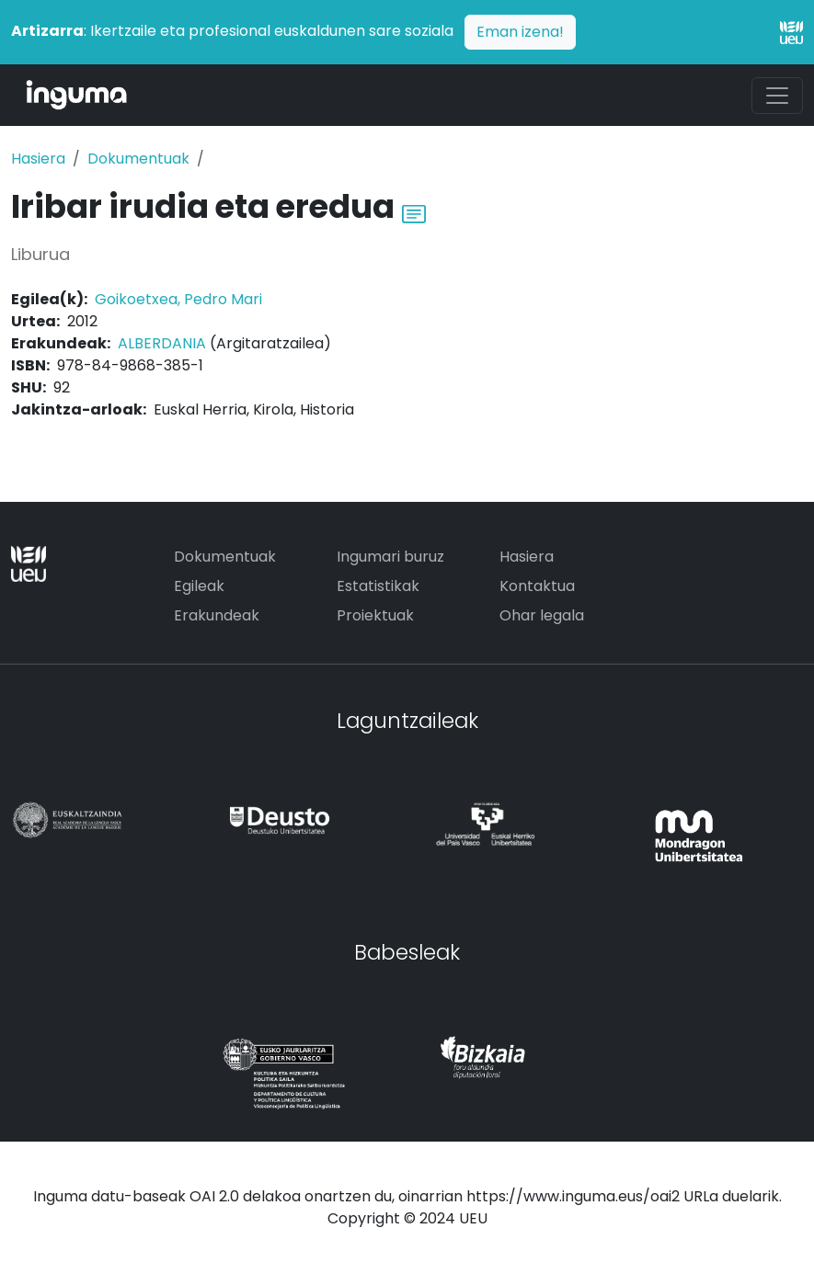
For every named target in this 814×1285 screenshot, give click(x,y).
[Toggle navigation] (777, 95)
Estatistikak (378, 586)
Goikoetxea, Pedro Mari (178, 299)
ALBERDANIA (162, 343)
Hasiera (38, 158)
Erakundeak (216, 615)
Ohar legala (541, 615)
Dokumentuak (138, 158)
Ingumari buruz (390, 556)
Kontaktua (537, 586)
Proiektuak (375, 615)
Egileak (199, 586)
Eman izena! (520, 31)
